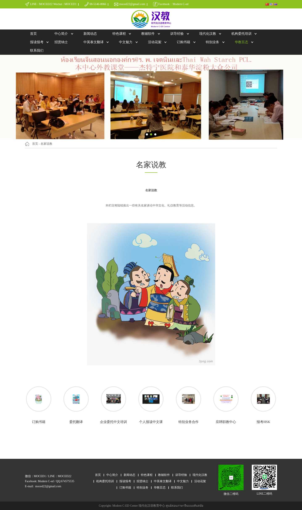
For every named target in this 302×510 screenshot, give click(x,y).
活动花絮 (154, 42)
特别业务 (212, 42)
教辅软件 (148, 33)
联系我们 (37, 50)
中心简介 (61, 33)
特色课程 (119, 33)
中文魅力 (125, 42)
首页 (33, 33)
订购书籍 (183, 42)
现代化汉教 (207, 33)
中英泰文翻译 (93, 42)
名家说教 (46, 143)
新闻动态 (90, 33)
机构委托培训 (241, 33)
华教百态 (241, 42)
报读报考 (37, 42)
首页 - (36, 143)
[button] (147, 134)
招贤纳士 (61, 42)
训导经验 (177, 33)
